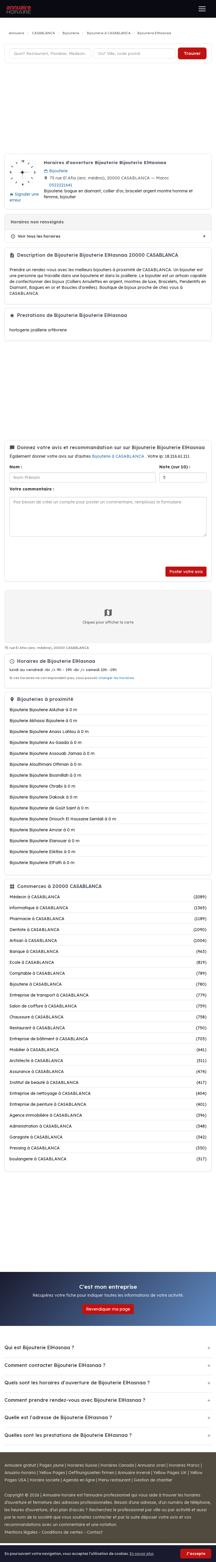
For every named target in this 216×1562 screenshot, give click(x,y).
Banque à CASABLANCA (108, 951)
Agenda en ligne (79, 1480)
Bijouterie (56, 171)
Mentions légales (21, 1532)
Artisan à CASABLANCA (108, 940)
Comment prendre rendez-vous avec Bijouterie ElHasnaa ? (74, 1400)
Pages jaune (51, 1465)
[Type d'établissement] (50, 53)
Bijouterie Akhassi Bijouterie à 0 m (43, 720)
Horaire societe (45, 1480)
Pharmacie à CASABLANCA (108, 919)
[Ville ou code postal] (135, 53)
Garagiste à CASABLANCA (108, 1137)
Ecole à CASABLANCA (108, 962)
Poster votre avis (186, 571)
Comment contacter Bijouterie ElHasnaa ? (54, 1365)
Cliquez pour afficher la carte (108, 616)
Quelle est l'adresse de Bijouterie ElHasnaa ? (58, 1417)
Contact (95, 1532)
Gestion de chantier (153, 1480)
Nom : (15, 467)
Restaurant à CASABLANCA (108, 1028)
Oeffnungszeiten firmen (91, 1472)
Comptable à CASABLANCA (108, 973)
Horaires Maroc (184, 1465)
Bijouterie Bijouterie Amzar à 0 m (42, 829)
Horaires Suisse (82, 1465)
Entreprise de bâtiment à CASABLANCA (108, 1039)
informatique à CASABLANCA (108, 908)
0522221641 (60, 185)
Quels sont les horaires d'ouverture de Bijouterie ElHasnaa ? (77, 1383)
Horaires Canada (117, 1465)
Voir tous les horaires (35, 236)
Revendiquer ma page (108, 1309)
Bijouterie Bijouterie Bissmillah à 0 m (45, 775)
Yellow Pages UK (170, 1472)
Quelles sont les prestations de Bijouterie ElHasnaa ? (68, 1435)
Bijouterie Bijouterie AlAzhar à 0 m (43, 709)
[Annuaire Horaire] (18, 9)
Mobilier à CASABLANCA (108, 1050)
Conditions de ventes (62, 1532)
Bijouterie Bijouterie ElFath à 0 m (41, 862)
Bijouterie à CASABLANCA (118, 456)
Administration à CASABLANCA (108, 1126)
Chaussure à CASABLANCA (108, 1017)
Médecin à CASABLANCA (108, 897)
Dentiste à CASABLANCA (108, 930)
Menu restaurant (114, 1480)
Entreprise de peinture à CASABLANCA (108, 1104)
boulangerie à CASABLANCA (108, 1159)
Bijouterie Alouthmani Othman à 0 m (45, 764)
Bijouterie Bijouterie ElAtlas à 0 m (42, 851)
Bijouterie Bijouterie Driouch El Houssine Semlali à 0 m (62, 819)
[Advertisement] (108, 109)
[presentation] (54, 551)
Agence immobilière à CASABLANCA (108, 1115)
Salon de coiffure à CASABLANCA (108, 1006)
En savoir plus (142, 1553)
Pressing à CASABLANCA (108, 1148)
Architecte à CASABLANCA (108, 1061)
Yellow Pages (52, 1472)
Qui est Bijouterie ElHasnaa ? (39, 1347)
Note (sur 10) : (174, 467)
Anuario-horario (20, 1472)
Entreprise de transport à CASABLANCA (108, 995)
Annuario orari (151, 1465)
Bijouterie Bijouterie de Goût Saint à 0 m (49, 808)
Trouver (192, 53)
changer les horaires (116, 678)
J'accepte (195, 1553)
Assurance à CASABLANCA (108, 1071)
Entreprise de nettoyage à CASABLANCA (108, 1093)
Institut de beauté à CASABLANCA (108, 1082)
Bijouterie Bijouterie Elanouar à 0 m (44, 840)
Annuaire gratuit (20, 1465)
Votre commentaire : (31, 489)
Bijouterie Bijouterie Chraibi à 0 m (42, 786)
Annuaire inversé (134, 1472)
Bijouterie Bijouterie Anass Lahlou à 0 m (49, 731)
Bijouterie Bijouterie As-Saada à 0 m (45, 742)
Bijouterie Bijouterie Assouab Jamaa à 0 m (52, 753)
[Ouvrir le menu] (202, 8)
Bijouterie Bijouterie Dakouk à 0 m (43, 797)
